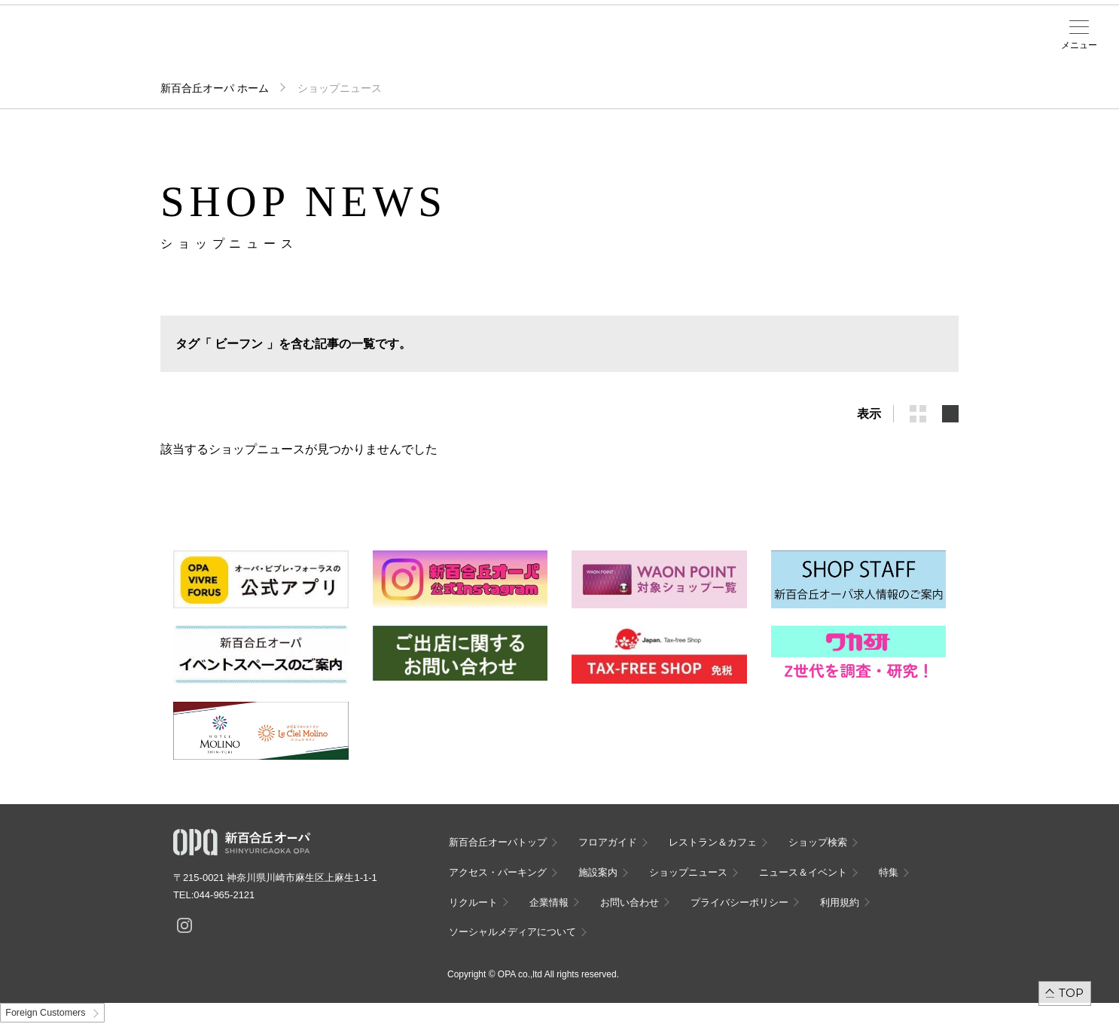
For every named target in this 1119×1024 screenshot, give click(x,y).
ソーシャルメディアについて (512, 931)
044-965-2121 (224, 895)
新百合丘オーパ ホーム (214, 88)
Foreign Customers (45, 1012)
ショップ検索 (298, 46)
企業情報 (549, 902)
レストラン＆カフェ (713, 842)
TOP (1071, 993)
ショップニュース (688, 872)
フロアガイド (237, 46)
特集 (888, 872)
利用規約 (839, 902)
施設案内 (420, 46)
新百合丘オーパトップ (498, 842)
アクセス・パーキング (359, 50)
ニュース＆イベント (481, 50)
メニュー (1079, 45)
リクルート (473, 902)
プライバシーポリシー (739, 902)
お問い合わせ (629, 902)
